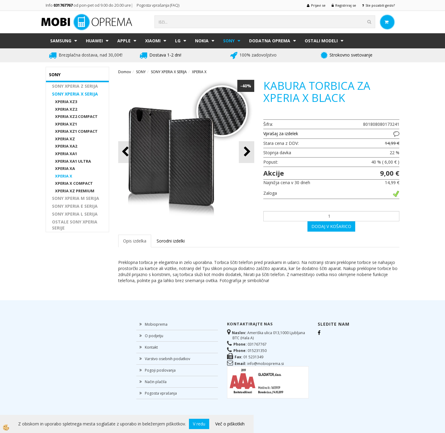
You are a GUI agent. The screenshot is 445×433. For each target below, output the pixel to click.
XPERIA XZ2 (66, 109)
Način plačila (156, 381)
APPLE (124, 41)
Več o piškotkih (230, 424)
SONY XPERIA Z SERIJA (75, 86)
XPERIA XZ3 (66, 101)
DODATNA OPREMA (269, 41)
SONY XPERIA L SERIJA (75, 214)
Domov (124, 71)
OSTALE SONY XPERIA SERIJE (74, 225)
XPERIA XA (65, 168)
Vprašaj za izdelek (280, 133)
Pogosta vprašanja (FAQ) (158, 5)
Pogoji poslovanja (160, 370)
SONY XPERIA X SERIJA (75, 94)
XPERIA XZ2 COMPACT (76, 116)
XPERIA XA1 (66, 153)
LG (177, 41)
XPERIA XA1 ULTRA (73, 161)
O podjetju (154, 335)
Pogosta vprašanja (161, 393)
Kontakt (151, 347)
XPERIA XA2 (66, 146)
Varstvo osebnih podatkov (167, 358)
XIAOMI (153, 41)
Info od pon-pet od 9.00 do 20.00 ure (88, 5)
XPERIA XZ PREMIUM (74, 191)
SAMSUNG (60, 41)
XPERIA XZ (65, 139)
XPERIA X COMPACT (74, 183)
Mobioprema (156, 324)
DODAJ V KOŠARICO (331, 226)
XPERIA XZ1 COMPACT (76, 131)
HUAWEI (94, 41)
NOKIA (202, 41)
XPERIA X (63, 176)
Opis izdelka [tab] (134, 241)
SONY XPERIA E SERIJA (75, 206)
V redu (199, 424)
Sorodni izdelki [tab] (171, 241)
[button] (246, 152)
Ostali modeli (321, 41)
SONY (229, 41)
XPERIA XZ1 (66, 124)
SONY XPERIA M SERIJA (75, 198)
